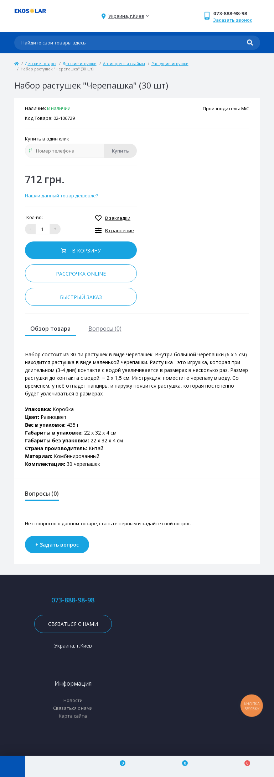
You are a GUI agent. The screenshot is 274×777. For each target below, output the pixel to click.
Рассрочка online (81, 273)
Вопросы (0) (105, 328)
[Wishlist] (181, 766)
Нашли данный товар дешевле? (61, 195)
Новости (73, 700)
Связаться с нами (73, 624)
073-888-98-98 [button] (72, 600)
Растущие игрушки (169, 63)
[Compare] (118, 766)
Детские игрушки (80, 63)
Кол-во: (34, 217)
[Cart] (243, 766)
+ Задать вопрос (57, 544)
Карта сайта (73, 716)
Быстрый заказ (81, 297)
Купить (120, 151)
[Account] (56, 766)
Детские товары (40, 63)
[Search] (250, 42)
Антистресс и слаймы (124, 63)
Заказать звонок (232, 20)
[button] (236, 13)
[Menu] (12, 766)
